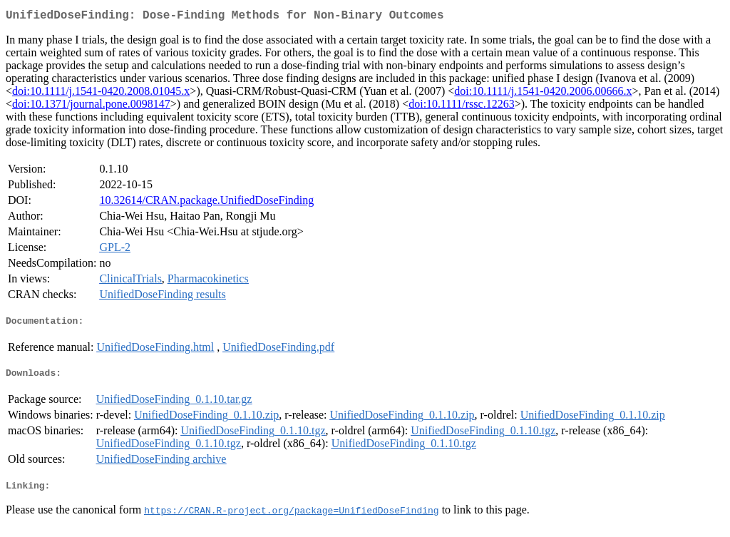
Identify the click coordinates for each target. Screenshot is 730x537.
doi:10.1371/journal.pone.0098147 (91, 107)
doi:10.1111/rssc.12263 (461, 107)
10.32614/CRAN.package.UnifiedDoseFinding (206, 203)
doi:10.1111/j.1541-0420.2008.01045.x (101, 94)
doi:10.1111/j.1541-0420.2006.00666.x (543, 94)
